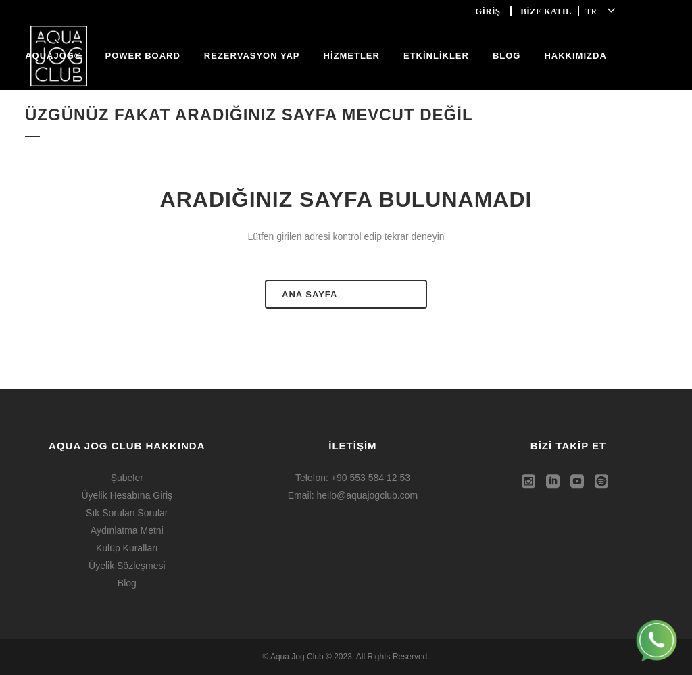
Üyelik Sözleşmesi (127, 565)
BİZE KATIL (545, 11)
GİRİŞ (487, 11)
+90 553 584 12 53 (370, 477)
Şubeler (127, 477)
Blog (127, 583)
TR (591, 11)
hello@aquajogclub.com (367, 495)
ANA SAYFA (309, 294)
